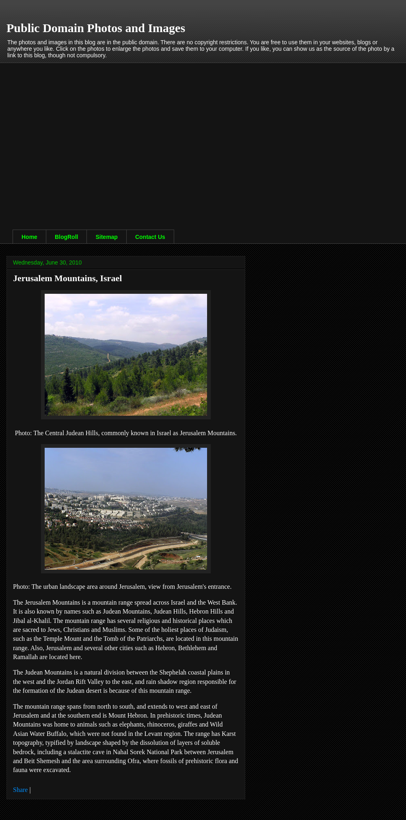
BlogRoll (66, 237)
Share (20, 789)
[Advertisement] (76, 139)
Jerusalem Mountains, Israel (67, 278)
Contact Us (150, 237)
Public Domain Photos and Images (95, 28)
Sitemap (106, 237)
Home (29, 237)
